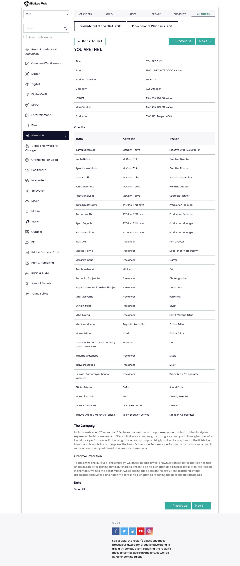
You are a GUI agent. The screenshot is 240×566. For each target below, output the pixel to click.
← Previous (180, 41)
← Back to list (90, 41)
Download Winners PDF (152, 26)
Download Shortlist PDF (100, 26)
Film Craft (37, 136)
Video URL (80, 489)
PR (33, 242)
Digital (36, 84)
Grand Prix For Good (44, 160)
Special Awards (41, 283)
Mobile (35, 211)
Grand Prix (85, 14)
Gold (109, 14)
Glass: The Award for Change (41, 148)
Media (35, 201)
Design (35, 74)
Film (34, 125)
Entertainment (41, 115)
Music (35, 222)
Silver (133, 14)
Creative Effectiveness (46, 64)
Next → (205, 41)
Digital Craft (39, 94)
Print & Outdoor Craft (45, 252)
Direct (35, 105)
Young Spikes (39, 294)
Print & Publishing (42, 263)
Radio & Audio (40, 273)
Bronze (156, 14)
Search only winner (40, 37)
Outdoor (36, 232)
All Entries (203, 14)
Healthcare (38, 170)
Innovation (38, 191)
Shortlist (180, 14)
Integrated (38, 180)
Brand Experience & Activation (41, 52)
